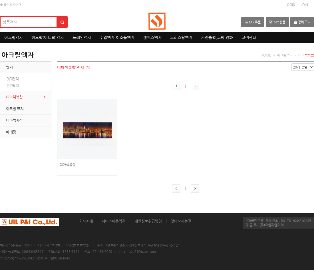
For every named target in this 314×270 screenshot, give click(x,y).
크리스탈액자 (181, 37)
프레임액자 (82, 37)
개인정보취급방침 (148, 221)
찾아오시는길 (181, 221)
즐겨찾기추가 (10, 5)
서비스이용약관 (114, 221)
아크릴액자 (13, 37)
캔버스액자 (152, 37)
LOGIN (290, 5)
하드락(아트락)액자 (47, 37)
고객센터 (248, 37)
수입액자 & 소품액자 (117, 37)
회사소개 (86, 221)
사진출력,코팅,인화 (217, 37)
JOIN (304, 5)
